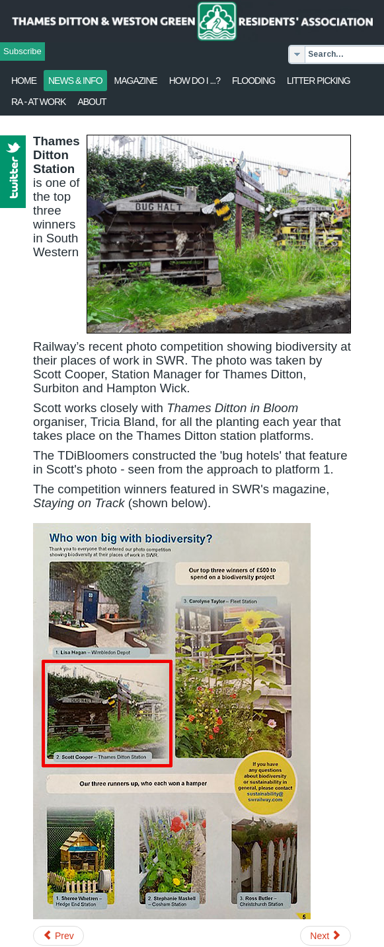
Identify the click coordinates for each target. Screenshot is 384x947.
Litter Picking (318, 80)
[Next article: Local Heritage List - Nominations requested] (325, 936)
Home (23, 80)
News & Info (75, 80)
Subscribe (22, 51)
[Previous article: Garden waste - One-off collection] (58, 936)
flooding (253, 80)
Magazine (135, 80)
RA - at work (38, 101)
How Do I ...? (194, 80)
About (91, 101)
